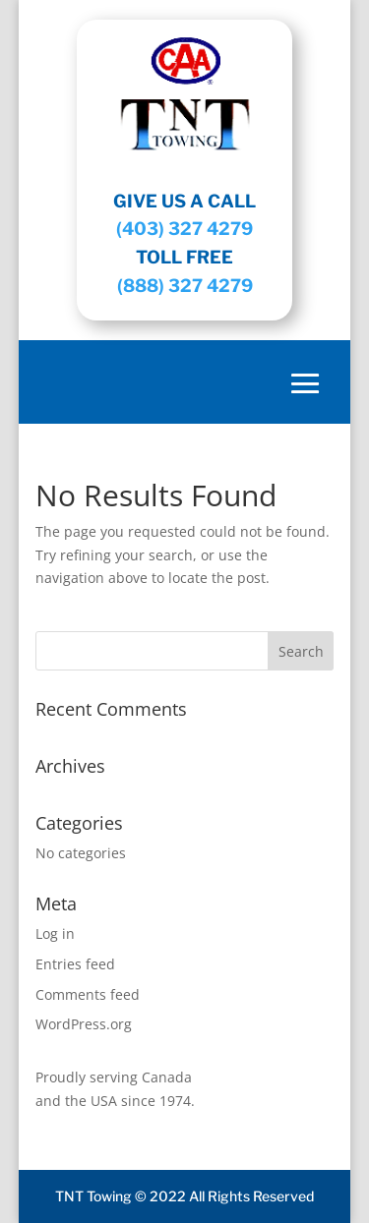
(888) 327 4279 (185, 285)
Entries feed (75, 964)
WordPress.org (83, 1024)
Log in (55, 933)
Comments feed (87, 994)
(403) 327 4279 (184, 228)
